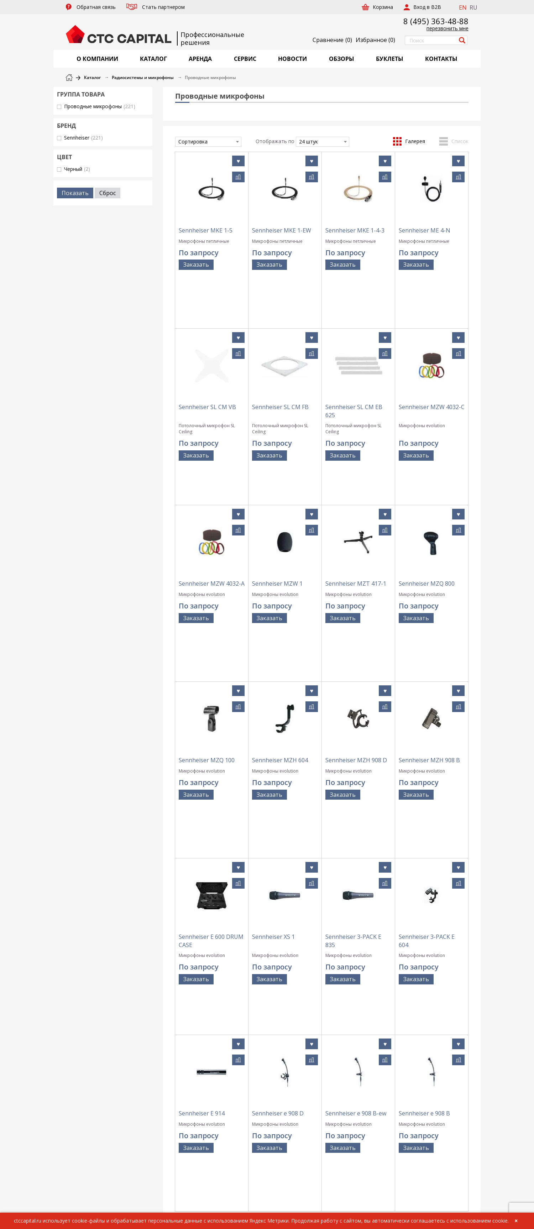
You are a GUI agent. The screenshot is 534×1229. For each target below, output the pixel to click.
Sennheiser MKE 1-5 (205, 230)
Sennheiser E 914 (202, 878)
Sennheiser (83, 137)
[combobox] (208, 142)
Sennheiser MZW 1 (277, 491)
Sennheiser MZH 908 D (356, 618)
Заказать (196, 264)
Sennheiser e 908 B (424, 878)
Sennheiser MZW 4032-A (212, 491)
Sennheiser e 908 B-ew (355, 878)
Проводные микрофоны (99, 106)
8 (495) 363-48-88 (435, 21)
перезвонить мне (447, 28)
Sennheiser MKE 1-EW (281, 230)
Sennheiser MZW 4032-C (432, 357)
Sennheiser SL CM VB (207, 357)
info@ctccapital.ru (419, 1037)
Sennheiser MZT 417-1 (355, 491)
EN (463, 7)
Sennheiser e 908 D (278, 878)
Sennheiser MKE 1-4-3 (354, 230)
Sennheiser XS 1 (273, 744)
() (375, 40)
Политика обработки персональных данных (335, 1050)
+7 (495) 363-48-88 (419, 1030)
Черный (77, 169)
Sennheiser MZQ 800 (427, 491)
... (336, 940)
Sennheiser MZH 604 (280, 618)
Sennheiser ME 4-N (424, 230)
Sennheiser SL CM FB (280, 357)
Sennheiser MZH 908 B (429, 618)
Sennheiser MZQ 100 (207, 618)
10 (356, 940)
